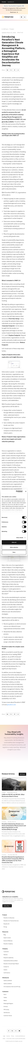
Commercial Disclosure (20, 1036)
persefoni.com (11, 704)
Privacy (12, 1036)
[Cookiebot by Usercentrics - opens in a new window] (16, 491)
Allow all (14, 542)
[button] (14, 12)
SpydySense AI (11, 1)
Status (4, 1038)
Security (8, 1036)
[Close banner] (25, 491)
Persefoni (4, 1)
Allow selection (14, 547)
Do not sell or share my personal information (16, 1038)
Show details (19, 537)
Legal (4, 1036)
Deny (14, 552)
